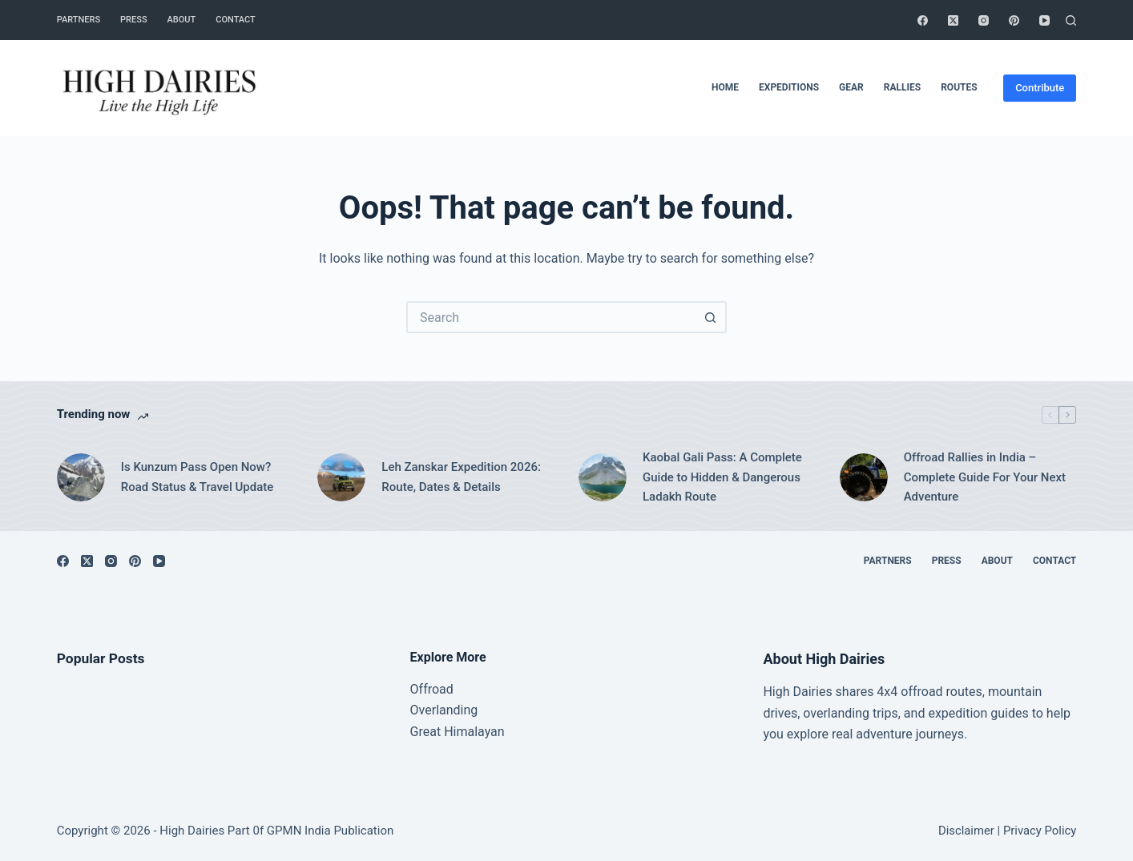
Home (725, 87)
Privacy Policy (1039, 830)
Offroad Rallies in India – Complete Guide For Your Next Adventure (985, 477)
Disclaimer (966, 830)
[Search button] (711, 317)
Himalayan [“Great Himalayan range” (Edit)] (472, 731)
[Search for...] (550, 317)
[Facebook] (922, 20)
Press (133, 19)
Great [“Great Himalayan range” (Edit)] (426, 731)
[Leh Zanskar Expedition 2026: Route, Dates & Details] (341, 477)
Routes (959, 87)
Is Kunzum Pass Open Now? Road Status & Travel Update (197, 477)
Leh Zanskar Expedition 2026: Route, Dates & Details (461, 477)
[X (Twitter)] (953, 20)
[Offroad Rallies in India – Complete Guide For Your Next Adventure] (864, 477)
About (181, 19)
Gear (851, 87)
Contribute (1039, 88)
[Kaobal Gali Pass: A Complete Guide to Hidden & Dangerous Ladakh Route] (603, 477)
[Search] (1071, 20)
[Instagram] (983, 20)
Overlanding (444, 710)
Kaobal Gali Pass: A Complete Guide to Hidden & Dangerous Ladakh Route (722, 477)
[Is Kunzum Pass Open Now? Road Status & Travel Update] (81, 477)
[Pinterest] (1014, 20)
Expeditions (789, 87)
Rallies (902, 87)
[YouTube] (1044, 20)
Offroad (432, 689)
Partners (78, 19)
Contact (236, 19)
